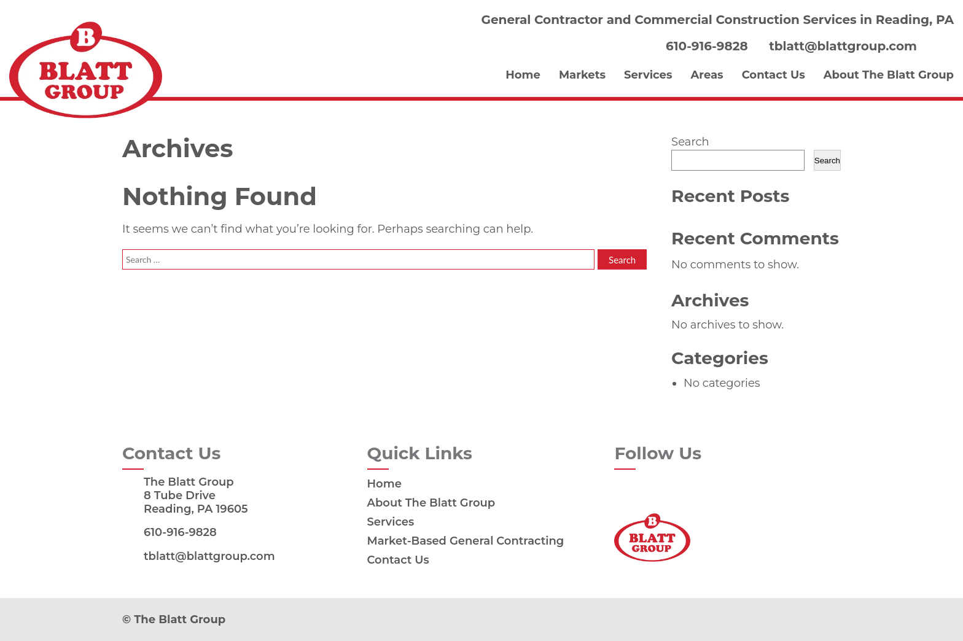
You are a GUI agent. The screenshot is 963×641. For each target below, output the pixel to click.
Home (522, 75)
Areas (707, 75)
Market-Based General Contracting (465, 541)
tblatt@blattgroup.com (842, 46)
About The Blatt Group (889, 75)
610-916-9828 (706, 46)
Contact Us (773, 75)
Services (648, 75)
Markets (582, 75)
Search (690, 142)
